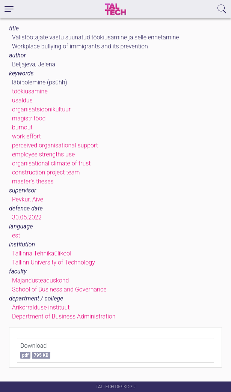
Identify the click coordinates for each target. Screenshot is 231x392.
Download (35, 350)
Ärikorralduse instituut (40, 307)
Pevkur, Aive (27, 199)
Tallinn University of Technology (53, 262)
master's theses (33, 181)
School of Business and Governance (59, 289)
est (16, 235)
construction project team (46, 172)
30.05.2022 (27, 217)
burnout (22, 127)
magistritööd (28, 118)
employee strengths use (43, 154)
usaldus (22, 100)
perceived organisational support (55, 145)
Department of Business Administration (64, 316)
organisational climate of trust (51, 163)
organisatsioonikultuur (41, 109)
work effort (26, 136)
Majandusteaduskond (40, 280)
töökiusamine (30, 91)
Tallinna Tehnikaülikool (41, 253)
